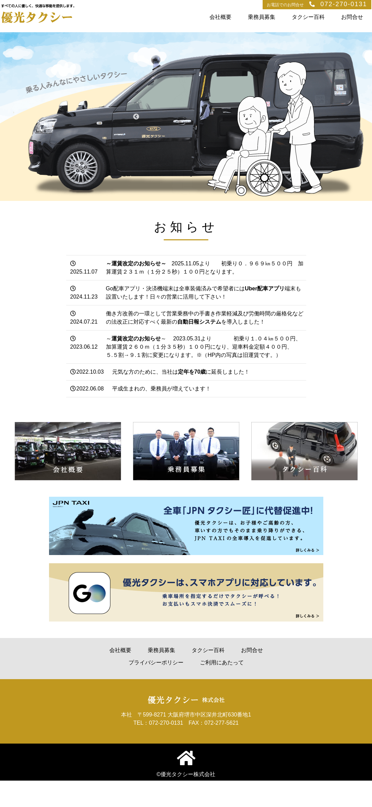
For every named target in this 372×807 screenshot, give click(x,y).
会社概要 (220, 17)
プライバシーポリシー (156, 662)
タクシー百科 (308, 17)
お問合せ (352, 17)
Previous (136, 116)
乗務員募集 (261, 17)
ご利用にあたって (222, 662)
